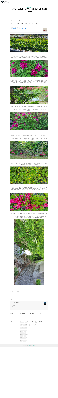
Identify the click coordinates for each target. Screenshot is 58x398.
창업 (20, 377)
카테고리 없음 (29, 7)
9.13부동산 (21, 370)
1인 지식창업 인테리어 (15, 342)
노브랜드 (6, 1)
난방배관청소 (21, 371)
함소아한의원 (13, 22)
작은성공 (21, 367)
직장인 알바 (24, 380)
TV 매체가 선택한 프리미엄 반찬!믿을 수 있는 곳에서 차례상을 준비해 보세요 (23, 29)
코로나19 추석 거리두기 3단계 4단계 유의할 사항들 (29, 10)
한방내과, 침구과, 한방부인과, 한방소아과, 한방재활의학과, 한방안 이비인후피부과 (24, 23)
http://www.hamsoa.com (15, 20)
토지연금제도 (25, 367)
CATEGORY (54, 1)
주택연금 (25, 374)
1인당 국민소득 (25, 364)
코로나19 (21, 374)
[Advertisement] (29, 138)
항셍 (23, 361)
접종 (25, 371)
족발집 (21, 364)
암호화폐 (26, 361)
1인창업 (25, 370)
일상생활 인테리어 (15, 341)
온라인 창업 (24, 377)
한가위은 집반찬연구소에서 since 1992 (18, 28)
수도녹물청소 (21, 368)
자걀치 (21, 380)
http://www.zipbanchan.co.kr (15, 27)
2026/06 (33, 359)
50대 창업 (26, 368)
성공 (20, 361)
